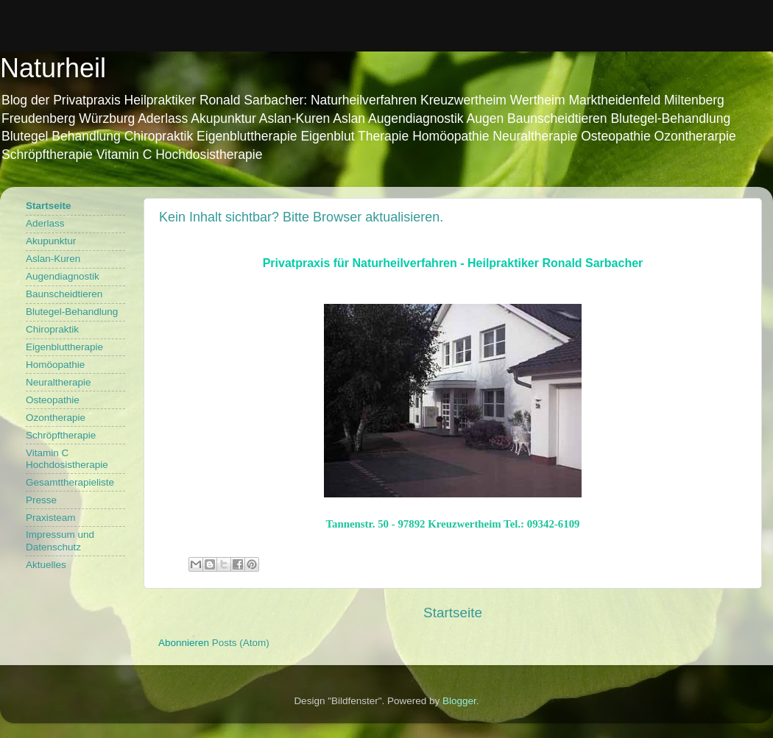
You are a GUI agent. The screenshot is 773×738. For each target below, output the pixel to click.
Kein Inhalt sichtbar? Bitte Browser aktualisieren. (301, 217)
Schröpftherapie (61, 435)
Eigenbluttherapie (64, 346)
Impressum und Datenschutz (60, 540)
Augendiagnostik (62, 276)
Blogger (459, 700)
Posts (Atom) (240, 642)
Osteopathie (53, 399)
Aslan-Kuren (53, 258)
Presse (41, 499)
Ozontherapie (55, 417)
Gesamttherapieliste (70, 482)
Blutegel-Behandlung (72, 311)
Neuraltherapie (58, 382)
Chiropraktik (52, 329)
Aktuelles (46, 564)
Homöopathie (55, 364)
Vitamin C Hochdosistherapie (67, 458)
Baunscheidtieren (64, 293)
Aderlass (45, 223)
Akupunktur (51, 240)
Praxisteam (51, 517)
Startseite (452, 612)
